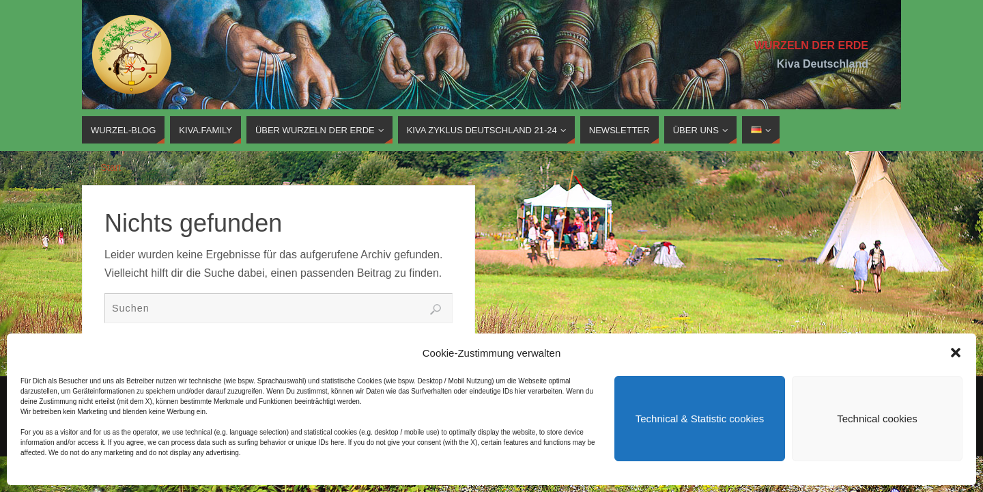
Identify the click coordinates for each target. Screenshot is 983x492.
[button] (956, 352)
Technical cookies (877, 418)
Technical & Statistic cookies (700, 418)
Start (110, 167)
